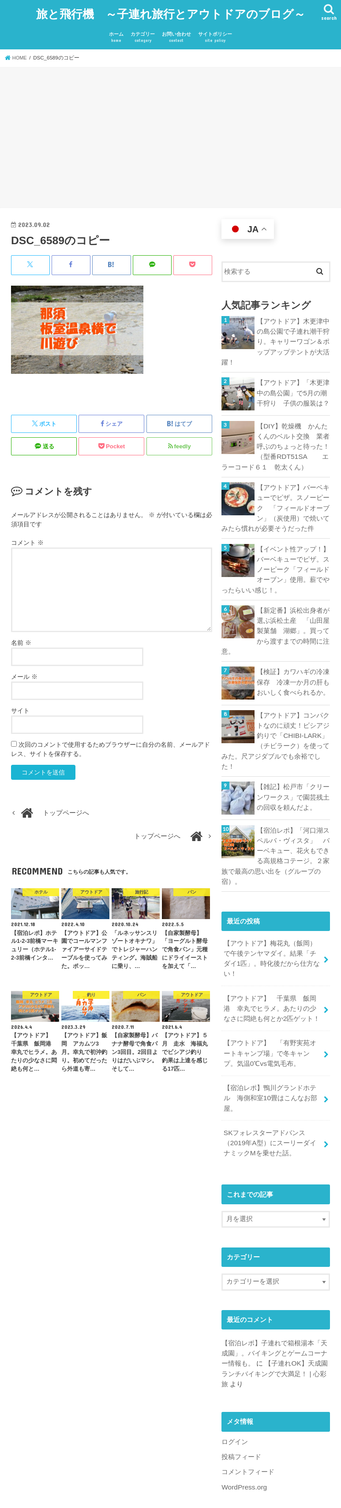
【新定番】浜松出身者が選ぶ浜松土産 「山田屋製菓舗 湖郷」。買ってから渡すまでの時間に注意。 (275, 616)
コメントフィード (247, 1437)
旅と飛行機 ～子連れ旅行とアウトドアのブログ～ (170, 11)
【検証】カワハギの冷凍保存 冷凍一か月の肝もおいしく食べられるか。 (293, 665)
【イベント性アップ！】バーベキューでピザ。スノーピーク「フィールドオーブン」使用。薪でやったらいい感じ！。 (275, 557)
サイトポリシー (215, 33)
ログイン (234, 1407)
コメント (27, 537)
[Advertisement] (170, 134)
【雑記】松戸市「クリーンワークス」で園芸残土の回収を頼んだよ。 (293, 778)
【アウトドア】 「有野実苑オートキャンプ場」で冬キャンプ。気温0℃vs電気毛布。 (270, 1026)
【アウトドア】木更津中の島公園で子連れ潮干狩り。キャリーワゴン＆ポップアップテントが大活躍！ (275, 336)
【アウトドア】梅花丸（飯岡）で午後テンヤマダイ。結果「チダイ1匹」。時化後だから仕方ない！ (272, 936)
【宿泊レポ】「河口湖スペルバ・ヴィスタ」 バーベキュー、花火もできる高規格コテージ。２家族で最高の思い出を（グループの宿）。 (275, 836)
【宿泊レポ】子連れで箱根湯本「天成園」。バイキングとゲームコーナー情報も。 (274, 1321)
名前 (21, 637)
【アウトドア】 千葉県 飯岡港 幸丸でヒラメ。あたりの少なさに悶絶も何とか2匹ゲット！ (272, 984)
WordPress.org (243, 1452)
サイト (20, 705)
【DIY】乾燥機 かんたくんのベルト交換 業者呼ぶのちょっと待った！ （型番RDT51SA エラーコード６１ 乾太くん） (275, 439)
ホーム (116, 33)
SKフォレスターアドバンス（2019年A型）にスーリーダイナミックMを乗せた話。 (273, 1112)
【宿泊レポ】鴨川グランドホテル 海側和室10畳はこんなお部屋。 (270, 1070)
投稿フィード (241, 1422)
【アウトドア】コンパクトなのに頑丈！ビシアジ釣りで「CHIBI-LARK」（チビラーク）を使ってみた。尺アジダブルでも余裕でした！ (275, 724)
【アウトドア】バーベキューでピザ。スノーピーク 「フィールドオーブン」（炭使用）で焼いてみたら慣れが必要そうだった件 (275, 498)
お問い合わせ (176, 33)
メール (24, 671)
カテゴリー (143, 33)
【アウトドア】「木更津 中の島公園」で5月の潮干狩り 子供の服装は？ (293, 385)
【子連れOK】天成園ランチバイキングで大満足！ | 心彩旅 (274, 1341)
